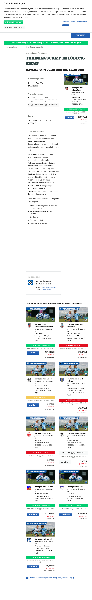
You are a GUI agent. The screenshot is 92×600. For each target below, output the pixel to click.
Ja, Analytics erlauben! (13, 22)
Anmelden (80, 35)
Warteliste (65, 462)
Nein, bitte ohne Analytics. (14, 27)
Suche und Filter (11, 47)
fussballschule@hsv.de (49, 287)
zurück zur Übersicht (35, 47)
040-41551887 (46, 290)
